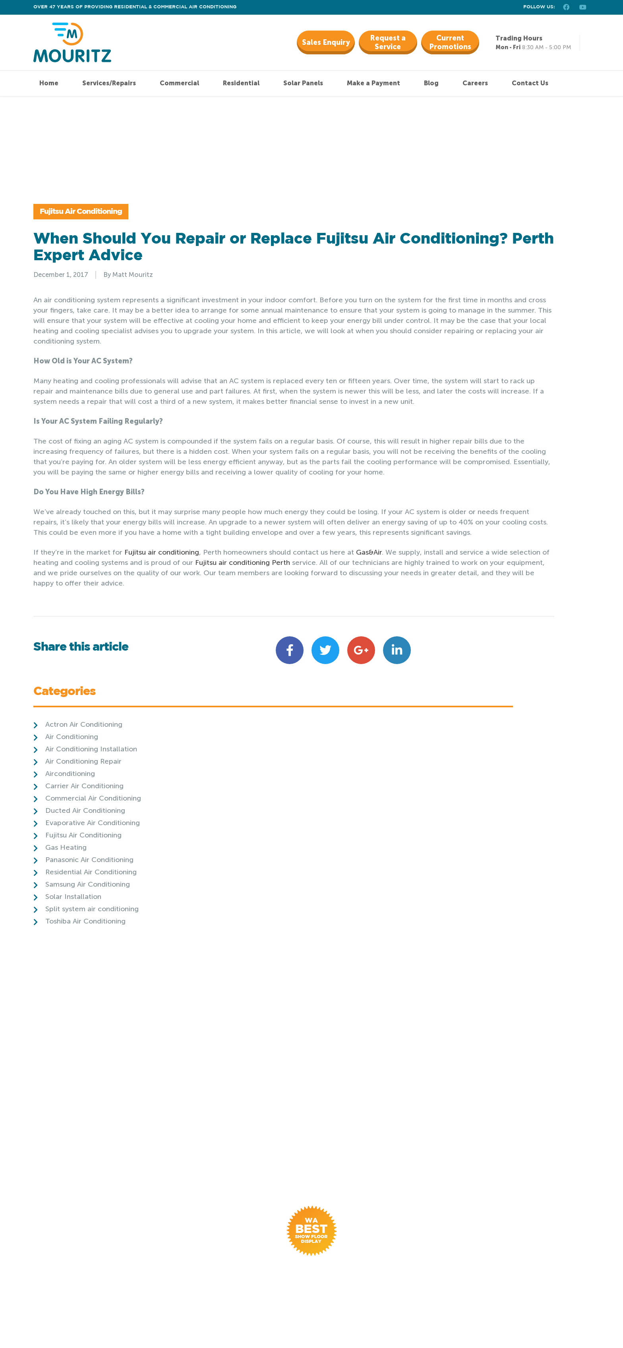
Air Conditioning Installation (480, 281)
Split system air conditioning (481, 440)
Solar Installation (463, 428)
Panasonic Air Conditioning (479, 391)
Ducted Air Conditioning (475, 342)
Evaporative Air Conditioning (482, 354)
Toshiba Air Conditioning (475, 453)
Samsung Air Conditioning (477, 416)
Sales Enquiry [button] (326, 42)
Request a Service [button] (388, 42)
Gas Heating (455, 379)
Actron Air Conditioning (473, 256)
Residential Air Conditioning (480, 403)
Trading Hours (518, 38)
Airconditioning (459, 305)
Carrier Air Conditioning (474, 317)
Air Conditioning (461, 268)
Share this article (80, 765)
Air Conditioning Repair (473, 293)
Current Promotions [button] (450, 42)
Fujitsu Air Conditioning (103, 229)
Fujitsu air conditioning (161, 655)
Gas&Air (369, 655)
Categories (454, 224)
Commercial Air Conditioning (482, 330)
